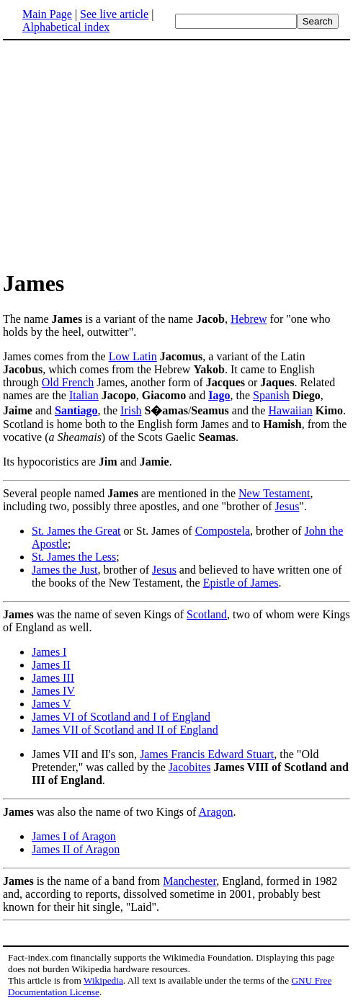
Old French (68, 382)
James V (51, 704)
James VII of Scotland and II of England (125, 730)
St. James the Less (74, 557)
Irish (130, 410)
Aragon (216, 812)
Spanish (271, 395)
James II (51, 665)
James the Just (65, 570)
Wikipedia (103, 980)
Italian (84, 395)
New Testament (274, 493)
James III (53, 678)
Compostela (222, 531)
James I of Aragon (74, 836)
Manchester (189, 881)
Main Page (47, 14)
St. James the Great (76, 531)
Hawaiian (290, 410)
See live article (114, 14)
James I (49, 652)
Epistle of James (241, 583)
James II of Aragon (76, 849)
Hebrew (249, 319)
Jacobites (190, 767)
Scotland (207, 614)
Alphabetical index (66, 27)
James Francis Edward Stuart (207, 754)
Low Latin (133, 356)
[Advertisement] (124, 154)
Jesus (287, 506)
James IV (53, 691)
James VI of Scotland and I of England (121, 717)
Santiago (76, 410)
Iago (219, 395)
